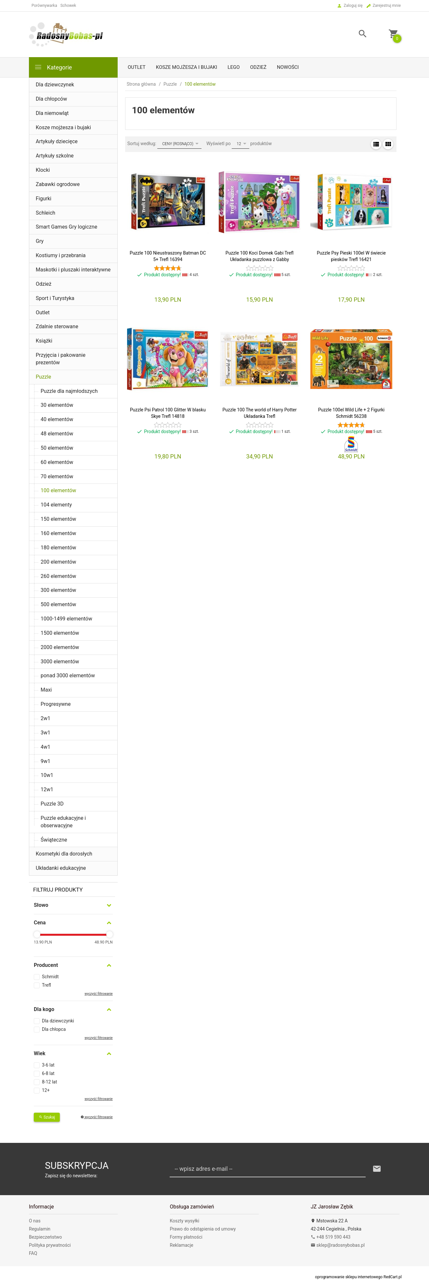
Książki (44, 341)
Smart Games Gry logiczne (66, 227)
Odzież (258, 67)
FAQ (33, 1253)
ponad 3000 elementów (68, 675)
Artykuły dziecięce (57, 141)
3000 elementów (60, 661)
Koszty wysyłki (185, 1220)
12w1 (47, 789)
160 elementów (58, 533)
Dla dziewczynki (58, 1020)
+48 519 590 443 (330, 1237)
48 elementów (57, 434)
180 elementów (58, 547)
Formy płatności (186, 1237)
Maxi (46, 690)
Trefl (46, 985)
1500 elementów (60, 633)
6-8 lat (48, 1073)
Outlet (137, 67)
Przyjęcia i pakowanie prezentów (60, 359)
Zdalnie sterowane (57, 326)
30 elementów (57, 405)
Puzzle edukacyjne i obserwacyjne (63, 822)
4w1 (45, 747)
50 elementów (57, 448)
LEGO (234, 67)
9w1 (45, 761)
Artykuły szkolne (55, 156)
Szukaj (47, 1117)
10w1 (47, 775)
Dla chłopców (51, 99)
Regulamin (39, 1229)
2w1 (45, 718)
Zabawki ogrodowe (58, 184)
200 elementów (58, 562)
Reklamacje (181, 1245)
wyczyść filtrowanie (98, 993)
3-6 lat (48, 1065)
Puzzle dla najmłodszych (69, 391)
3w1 (45, 733)
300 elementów (58, 590)
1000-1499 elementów (66, 619)
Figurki (43, 198)
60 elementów (57, 462)
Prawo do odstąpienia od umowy (203, 1229)
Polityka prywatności (50, 1245)
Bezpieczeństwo (45, 1237)
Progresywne (56, 704)
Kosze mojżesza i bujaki (186, 67)
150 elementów (58, 519)
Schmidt (50, 976)
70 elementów (57, 476)
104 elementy (56, 505)
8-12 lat (49, 1081)
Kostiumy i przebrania (61, 255)
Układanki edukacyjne (61, 868)
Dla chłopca (54, 1029)
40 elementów (57, 419)
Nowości (288, 67)
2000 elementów (60, 647)
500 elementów (58, 604)
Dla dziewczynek (55, 84)
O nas (35, 1220)
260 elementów (58, 576)
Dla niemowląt (52, 113)
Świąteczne (54, 840)
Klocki (43, 170)
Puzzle (43, 377)
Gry (40, 241)
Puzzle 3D (52, 804)
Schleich (45, 213)
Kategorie (53, 67)
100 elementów (58, 490)
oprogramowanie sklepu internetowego (349, 1277)
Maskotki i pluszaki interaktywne (73, 270)
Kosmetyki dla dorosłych (64, 854)
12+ (46, 1090)
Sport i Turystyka (55, 298)
